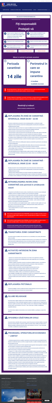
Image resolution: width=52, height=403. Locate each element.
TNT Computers (12, 398)
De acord (47, 400)
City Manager (17, 398)
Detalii (42, 400)
